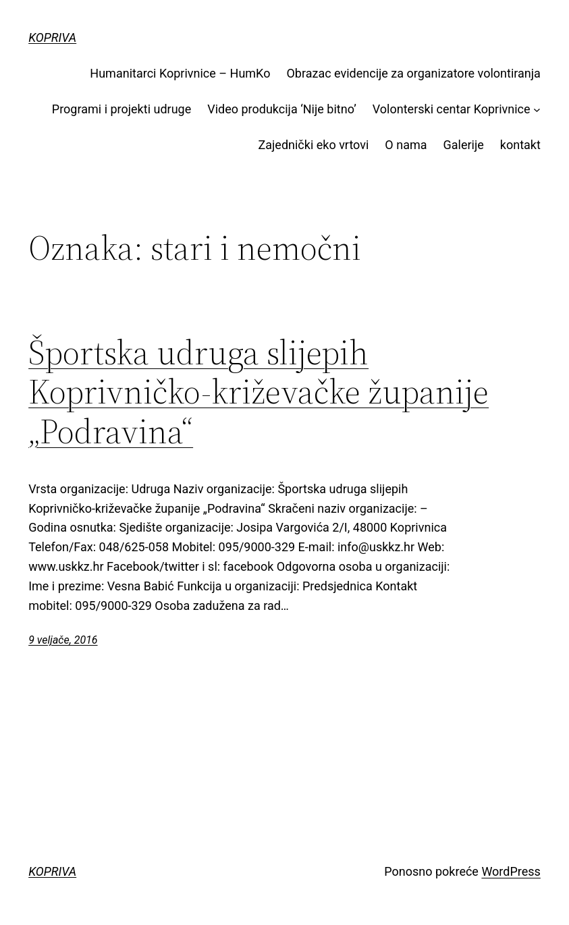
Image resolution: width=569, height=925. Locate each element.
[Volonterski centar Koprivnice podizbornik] (537, 109)
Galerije (463, 145)
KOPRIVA (52, 37)
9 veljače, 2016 (62, 640)
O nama (406, 145)
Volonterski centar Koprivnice (452, 109)
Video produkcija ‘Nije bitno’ (281, 109)
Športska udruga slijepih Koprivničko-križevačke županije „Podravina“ (258, 392)
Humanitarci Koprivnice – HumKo (180, 73)
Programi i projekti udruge (121, 109)
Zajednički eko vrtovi (313, 145)
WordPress (510, 871)
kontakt (520, 145)
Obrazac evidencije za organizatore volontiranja (413, 73)
